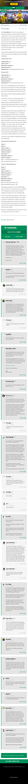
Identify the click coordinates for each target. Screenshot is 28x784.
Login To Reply (23, 263)
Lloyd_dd (8, 694)
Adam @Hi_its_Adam (11, 348)
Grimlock (8, 269)
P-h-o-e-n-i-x (9, 395)
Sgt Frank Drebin (10, 542)
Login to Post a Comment (14, 232)
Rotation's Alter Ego (11, 242)
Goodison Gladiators (11, 659)
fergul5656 (8, 334)
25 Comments (10, 227)
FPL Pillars (8, 492)
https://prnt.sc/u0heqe (10, 365)
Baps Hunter (9, 618)
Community (3, 11)
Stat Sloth (8, 516)
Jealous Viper (9, 285)
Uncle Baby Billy (9, 437)
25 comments (23, 25)
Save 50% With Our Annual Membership (14, 1)
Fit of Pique (8, 584)
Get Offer (14, 4)
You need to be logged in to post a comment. (13, 755)
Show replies (19, 236)
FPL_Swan (3, 219)
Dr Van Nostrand (10, 381)
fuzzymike (8, 639)
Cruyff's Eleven (9, 730)
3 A (7, 503)
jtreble (7, 678)
